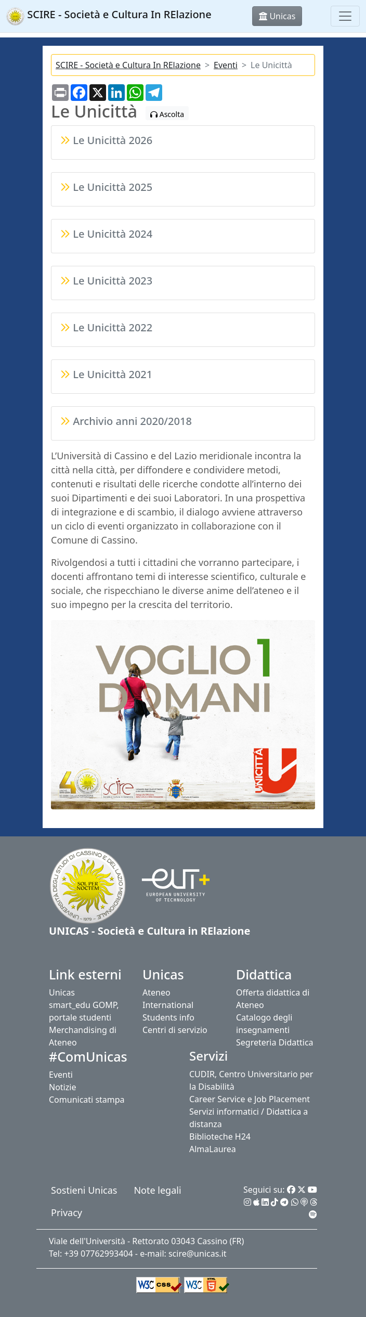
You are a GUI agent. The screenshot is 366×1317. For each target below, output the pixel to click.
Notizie (62, 1087)
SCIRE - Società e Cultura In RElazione (128, 65)
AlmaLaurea (212, 1149)
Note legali (157, 1190)
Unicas (62, 992)
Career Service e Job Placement (249, 1099)
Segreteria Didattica (274, 1042)
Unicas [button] (277, 16)
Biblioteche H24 (220, 1136)
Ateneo (156, 992)
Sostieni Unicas (84, 1190)
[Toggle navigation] (345, 16)
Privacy (66, 1212)
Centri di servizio (174, 1030)
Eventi (226, 65)
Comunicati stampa (87, 1099)
